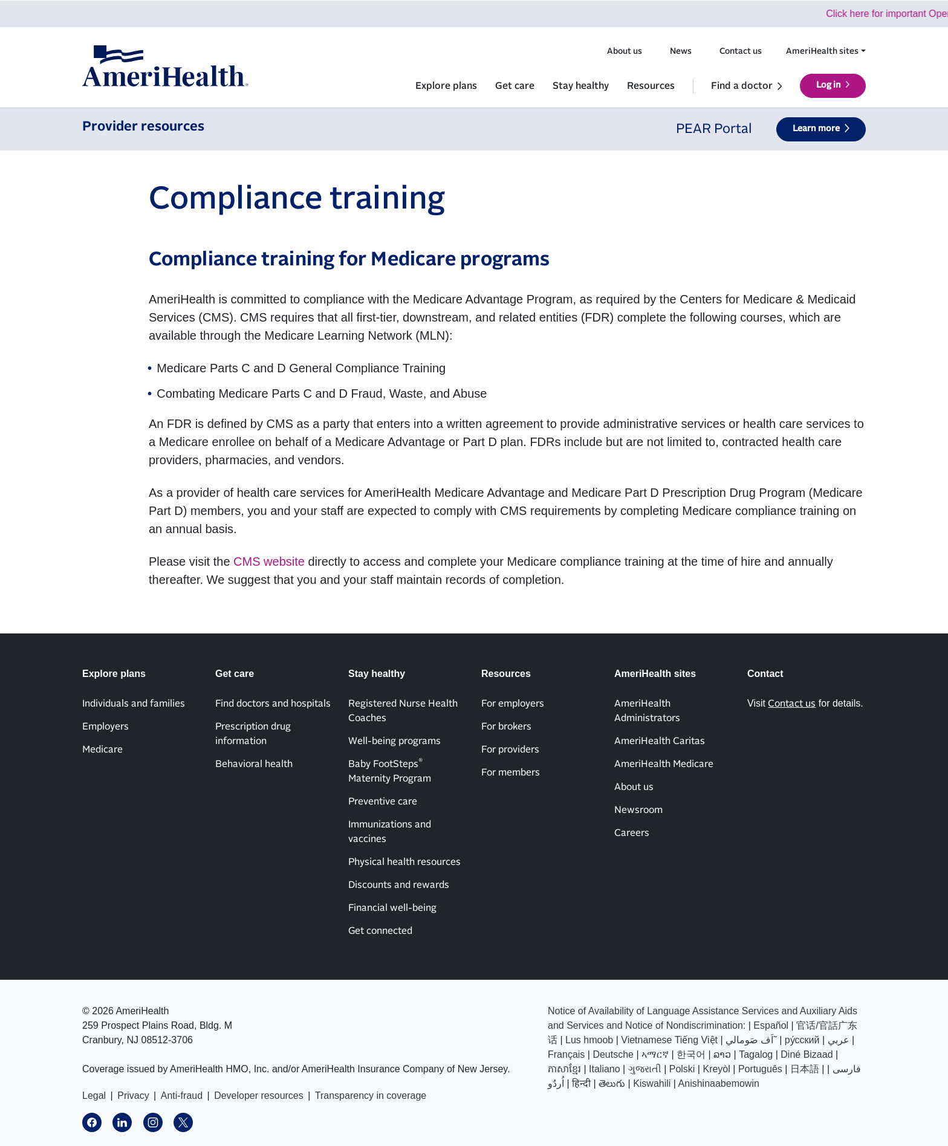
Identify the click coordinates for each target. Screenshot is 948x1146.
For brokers (506, 726)
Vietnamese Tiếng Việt (669, 1040)
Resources (651, 86)
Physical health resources (404, 862)
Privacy (133, 1095)
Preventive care (382, 801)
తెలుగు (612, 1083)
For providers (510, 749)
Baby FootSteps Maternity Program (389, 770)
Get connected (380, 931)
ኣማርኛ (655, 1054)
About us (624, 51)
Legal (94, 1095)
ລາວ (722, 1054)
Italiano (604, 1069)
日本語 (804, 1069)
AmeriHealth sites (822, 51)
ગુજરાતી (644, 1069)
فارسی (847, 1069)
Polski (682, 1069)
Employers (105, 726)
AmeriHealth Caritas (659, 741)
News (681, 51)
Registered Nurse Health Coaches (403, 711)
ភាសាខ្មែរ (564, 1069)
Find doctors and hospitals (273, 703)
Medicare (102, 749)
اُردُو (556, 1083)
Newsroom (638, 810)
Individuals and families (133, 703)
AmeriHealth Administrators (647, 711)
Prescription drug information (253, 734)
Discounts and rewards (398, 885)
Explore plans (446, 86)
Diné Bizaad (807, 1054)
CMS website (269, 561)
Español (770, 1025)
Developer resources (259, 1095)
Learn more (816, 129)
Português (760, 1069)
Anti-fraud (182, 1095)
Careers (631, 833)
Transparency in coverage (370, 1095)
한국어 (691, 1054)
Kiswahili (651, 1083)
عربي (838, 1040)
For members (510, 772)
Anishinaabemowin (718, 1083)
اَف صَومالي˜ (751, 1040)
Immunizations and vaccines (389, 832)
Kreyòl (716, 1069)
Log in (828, 85)
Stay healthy (581, 86)
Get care (514, 86)
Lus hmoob (589, 1040)
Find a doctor (742, 86)
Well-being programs (394, 741)
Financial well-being (392, 908)
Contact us (740, 51)
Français (566, 1054)
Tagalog (756, 1054)
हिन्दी (581, 1083)
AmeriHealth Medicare (663, 764)
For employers (512, 703)
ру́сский (802, 1040)
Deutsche (613, 1054)
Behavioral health (254, 764)
